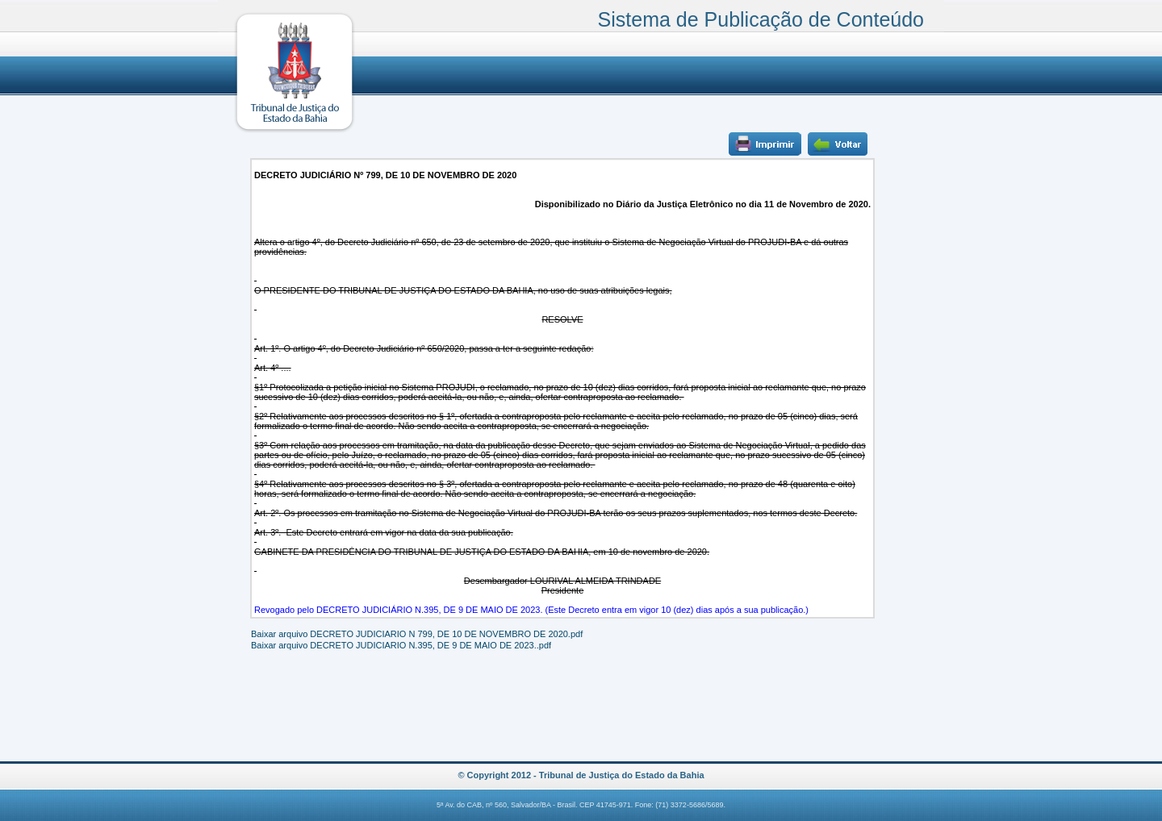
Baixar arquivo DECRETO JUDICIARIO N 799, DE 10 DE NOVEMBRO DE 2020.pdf (417, 634)
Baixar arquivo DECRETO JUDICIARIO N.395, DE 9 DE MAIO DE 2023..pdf (401, 645)
